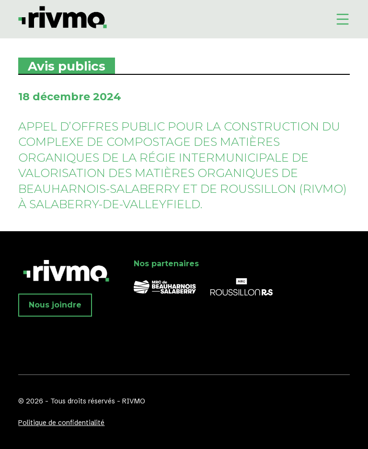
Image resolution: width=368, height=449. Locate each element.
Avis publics (66, 66)
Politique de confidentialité (61, 422)
